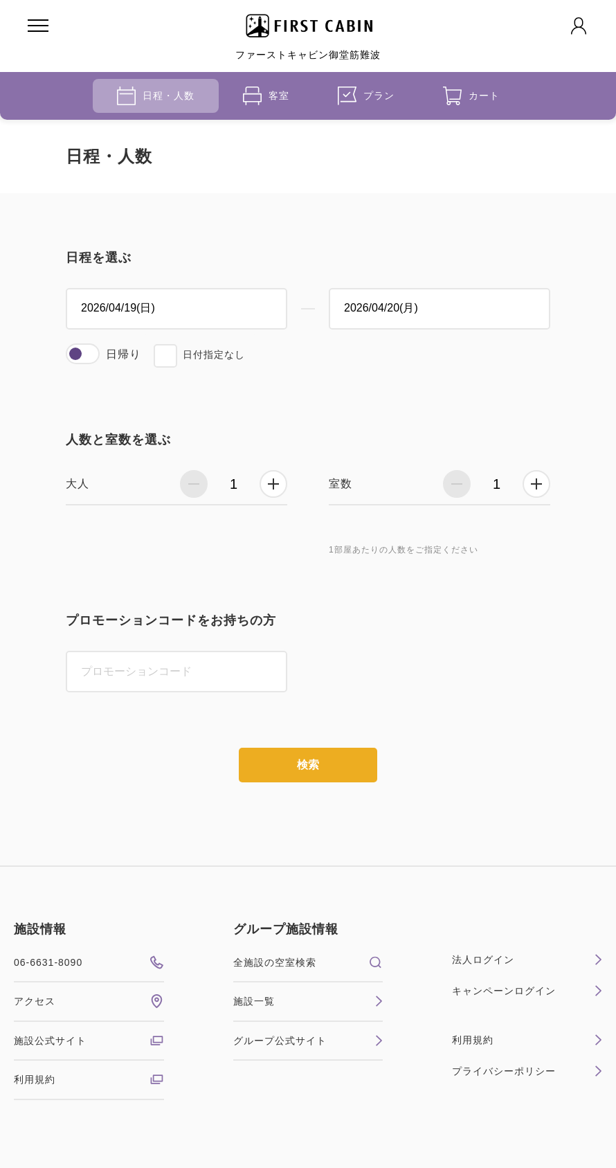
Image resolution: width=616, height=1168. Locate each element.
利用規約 (89, 1079)
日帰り (123, 354)
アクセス (89, 1001)
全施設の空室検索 (308, 962)
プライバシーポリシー (527, 1071)
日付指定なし (214, 354)
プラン (366, 96)
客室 (266, 96)
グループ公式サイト (308, 1041)
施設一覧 (308, 1001)
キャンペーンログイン (527, 991)
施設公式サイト (89, 1041)
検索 (308, 765)
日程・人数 (155, 96)
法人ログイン (527, 960)
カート (471, 96)
